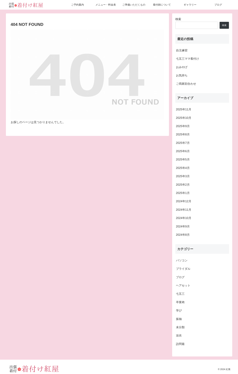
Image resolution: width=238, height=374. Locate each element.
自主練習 (181, 50)
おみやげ (181, 67)
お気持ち (181, 75)
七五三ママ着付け (187, 58)
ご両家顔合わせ (186, 83)
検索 (178, 19)
